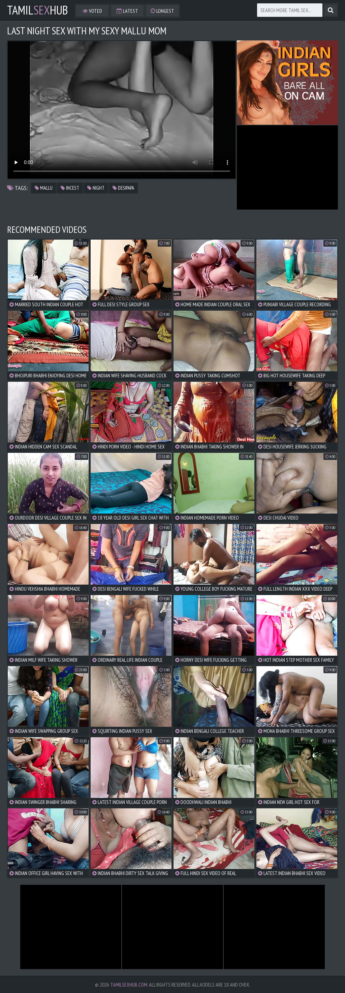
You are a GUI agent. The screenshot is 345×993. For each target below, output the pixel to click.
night (95, 188)
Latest (127, 10)
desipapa (123, 188)
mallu (44, 188)
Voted (92, 10)
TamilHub (37, 10)
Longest (162, 10)
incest (70, 188)
